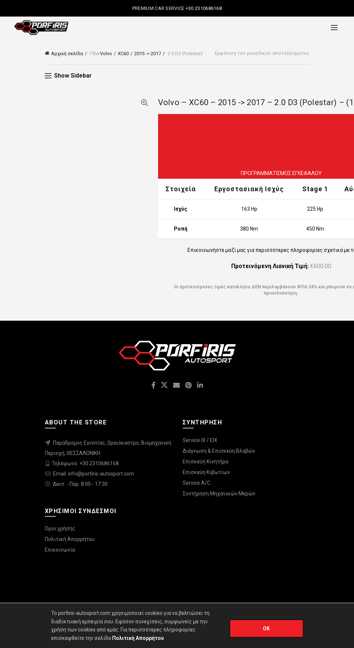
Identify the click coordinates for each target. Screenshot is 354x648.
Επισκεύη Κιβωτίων (206, 472)
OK (266, 628)
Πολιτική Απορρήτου (69, 539)
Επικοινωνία (60, 550)
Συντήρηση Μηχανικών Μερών (219, 493)
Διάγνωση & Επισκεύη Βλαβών (219, 451)
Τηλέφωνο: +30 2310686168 (85, 463)
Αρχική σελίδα (67, 53)
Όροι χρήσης (60, 528)
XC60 (123, 53)
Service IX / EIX (200, 440)
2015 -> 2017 (147, 53)
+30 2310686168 (203, 8)
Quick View (144, 102)
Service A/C (196, 483)
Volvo (106, 53)
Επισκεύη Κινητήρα (205, 461)
